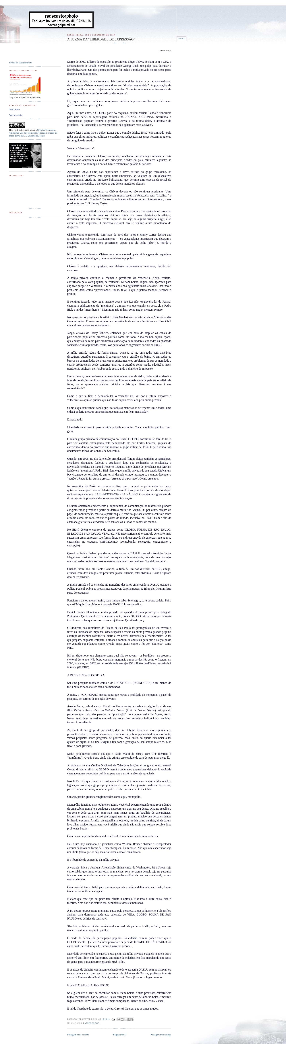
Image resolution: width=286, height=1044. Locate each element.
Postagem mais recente (78, 1034)
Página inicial (119, 1034)
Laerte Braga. (91, 1023)
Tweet (181, 39)
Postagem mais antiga (160, 1034)
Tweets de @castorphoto (20, 62)
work (15, 129)
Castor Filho (14, 109)
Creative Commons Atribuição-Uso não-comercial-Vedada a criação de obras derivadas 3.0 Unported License (33, 132)
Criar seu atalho (16, 115)
